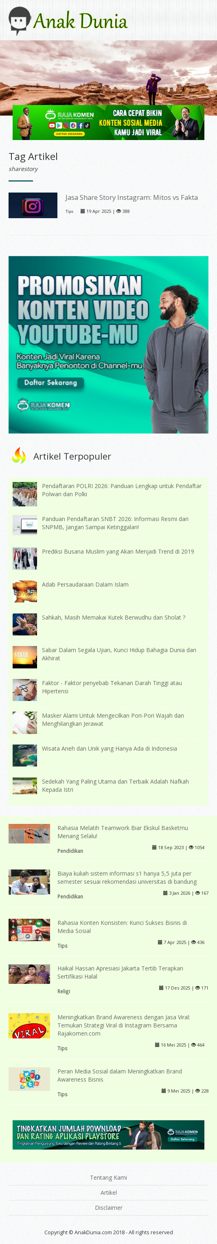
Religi (63, 991)
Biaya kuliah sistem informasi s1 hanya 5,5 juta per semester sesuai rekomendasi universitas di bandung (127, 877)
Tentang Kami (108, 1177)
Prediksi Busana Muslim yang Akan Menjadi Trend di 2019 (118, 551)
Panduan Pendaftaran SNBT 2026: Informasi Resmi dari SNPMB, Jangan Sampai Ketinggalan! (115, 523)
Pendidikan (70, 851)
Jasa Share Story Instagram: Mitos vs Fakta (132, 197)
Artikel (109, 1192)
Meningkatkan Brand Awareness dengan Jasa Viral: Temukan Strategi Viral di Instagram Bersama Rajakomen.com (123, 1025)
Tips (69, 211)
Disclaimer (109, 1207)
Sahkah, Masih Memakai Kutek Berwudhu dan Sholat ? (113, 617)
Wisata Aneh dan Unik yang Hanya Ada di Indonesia (109, 748)
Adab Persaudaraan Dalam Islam (85, 584)
